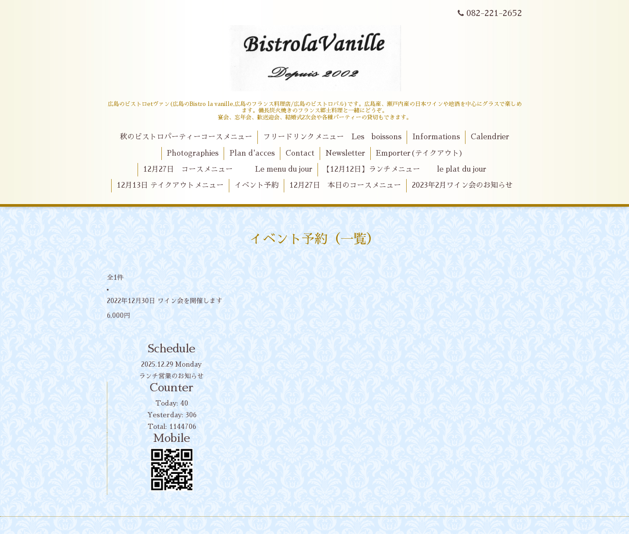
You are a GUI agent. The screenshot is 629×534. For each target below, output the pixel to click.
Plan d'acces (252, 153)
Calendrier (490, 137)
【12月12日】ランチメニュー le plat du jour (404, 169)
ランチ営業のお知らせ (171, 376)
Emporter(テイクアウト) (419, 153)
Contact (300, 153)
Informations (436, 137)
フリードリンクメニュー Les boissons (332, 137)
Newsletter (345, 153)
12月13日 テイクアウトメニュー (170, 185)
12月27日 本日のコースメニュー (345, 185)
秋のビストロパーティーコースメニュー (186, 137)
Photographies (192, 153)
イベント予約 (256, 185)
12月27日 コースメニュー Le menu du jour (227, 169)
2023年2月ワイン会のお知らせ (462, 185)
